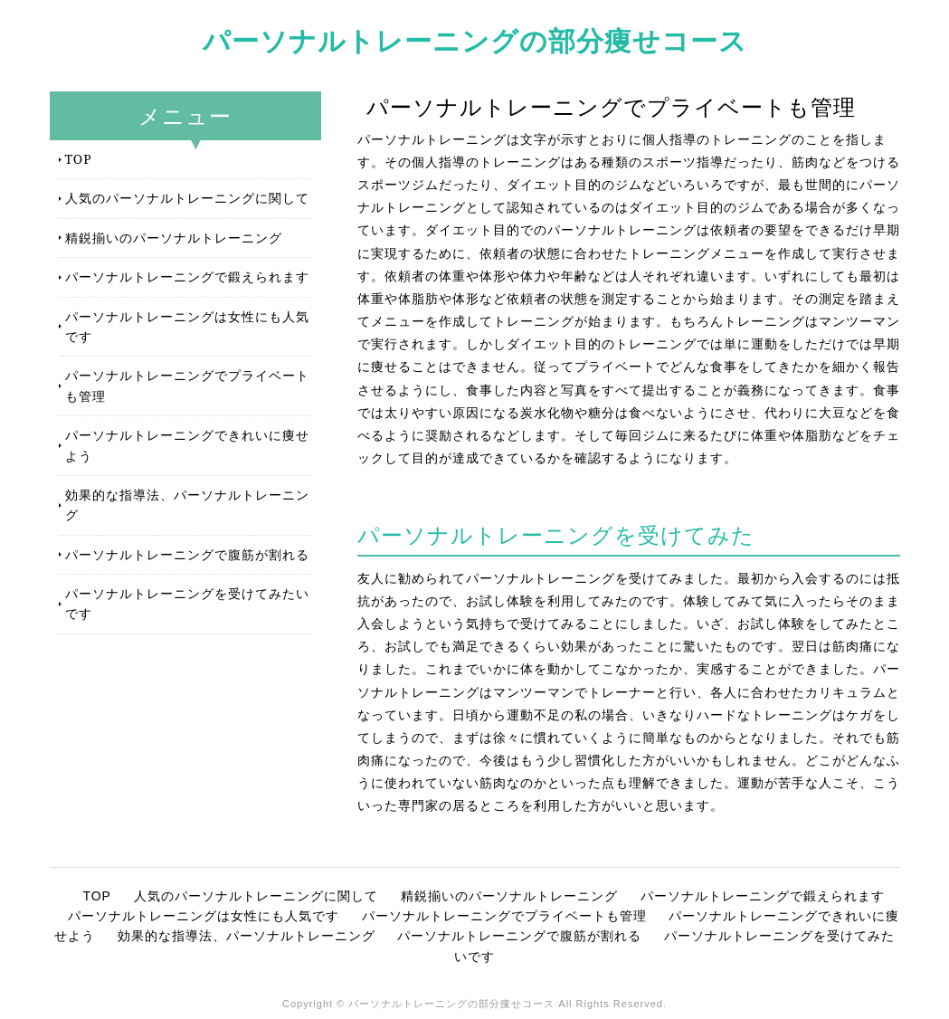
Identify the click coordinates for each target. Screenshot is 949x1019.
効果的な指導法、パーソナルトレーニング (187, 504)
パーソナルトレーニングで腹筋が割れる (187, 554)
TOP (78, 158)
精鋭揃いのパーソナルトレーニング (173, 237)
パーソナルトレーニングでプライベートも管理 (187, 385)
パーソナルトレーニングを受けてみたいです (187, 603)
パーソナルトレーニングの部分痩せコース (475, 40)
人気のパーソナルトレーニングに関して (187, 197)
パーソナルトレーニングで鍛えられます (187, 276)
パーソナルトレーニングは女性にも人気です (187, 326)
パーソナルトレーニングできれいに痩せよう (187, 444)
